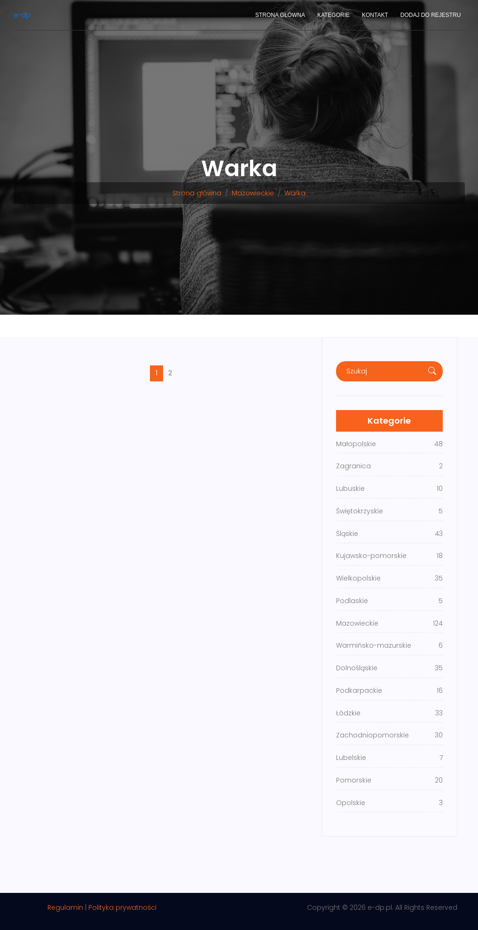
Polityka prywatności (122, 907)
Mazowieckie (253, 193)
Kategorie (333, 15)
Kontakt (375, 15)
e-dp (22, 15)
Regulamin (65, 907)
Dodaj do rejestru (430, 15)
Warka (295, 193)
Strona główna (280, 15)
